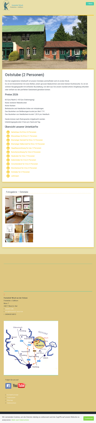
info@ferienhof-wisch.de (14, 312)
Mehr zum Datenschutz (20, 420)
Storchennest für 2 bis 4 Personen (24, 168)
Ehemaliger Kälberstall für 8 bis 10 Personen (28, 144)
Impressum (11, 397)
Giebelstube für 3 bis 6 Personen (23, 160)
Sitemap (10, 400)
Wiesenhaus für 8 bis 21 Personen (24, 136)
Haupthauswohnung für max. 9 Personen (26, 148)
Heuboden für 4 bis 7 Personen (23, 156)
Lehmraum (15, 176)
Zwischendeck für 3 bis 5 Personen (24, 164)
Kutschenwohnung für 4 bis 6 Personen (26, 152)
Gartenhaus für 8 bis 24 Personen (23, 132)
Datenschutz (11, 403)
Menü (90, 4)
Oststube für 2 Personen (20, 172)
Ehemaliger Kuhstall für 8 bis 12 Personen (27, 140)
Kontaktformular (12, 395)
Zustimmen (88, 418)
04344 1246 (9, 309)
